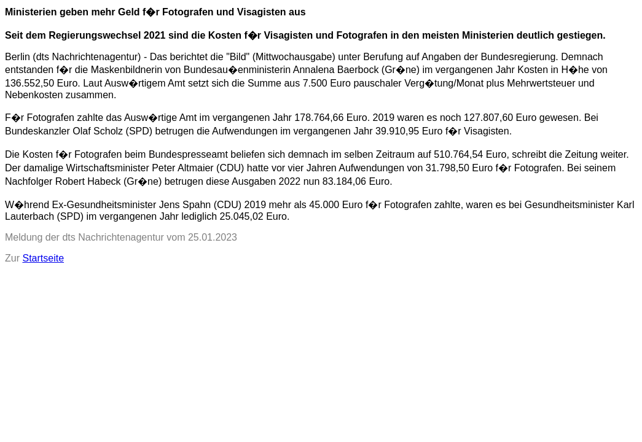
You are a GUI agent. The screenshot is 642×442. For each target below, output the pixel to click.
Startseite (43, 258)
